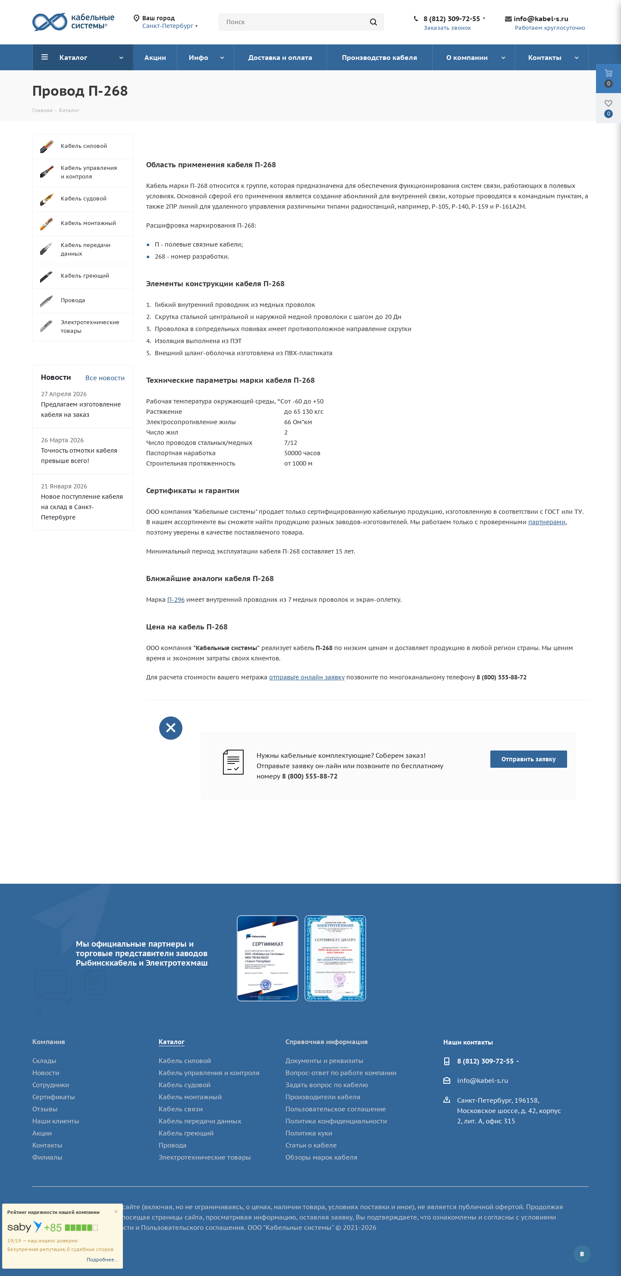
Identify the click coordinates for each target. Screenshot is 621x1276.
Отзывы (45, 1109)
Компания (48, 1042)
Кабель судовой (184, 1085)
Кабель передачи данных (200, 1121)
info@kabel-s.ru (541, 18)
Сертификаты (53, 1097)
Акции (42, 1133)
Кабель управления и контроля (209, 1073)
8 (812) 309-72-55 (451, 18)
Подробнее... (102, 1260)
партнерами (546, 522)
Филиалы (47, 1157)
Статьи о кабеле (311, 1145)
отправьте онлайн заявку (307, 677)
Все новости (105, 378)
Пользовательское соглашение (335, 1109)
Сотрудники (50, 1085)
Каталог (172, 1042)
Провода (173, 1145)
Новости (45, 1073)
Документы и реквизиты (324, 1061)
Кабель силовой (185, 1061)
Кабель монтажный (190, 1097)
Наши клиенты (55, 1121)
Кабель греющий (186, 1133)
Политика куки (308, 1133)
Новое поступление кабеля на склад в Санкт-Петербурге (82, 507)
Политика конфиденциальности (336, 1121)
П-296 (176, 600)
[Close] (116, 1212)
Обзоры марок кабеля (321, 1157)
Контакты (47, 1145)
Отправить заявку (529, 759)
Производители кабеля (323, 1097)
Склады (44, 1061)
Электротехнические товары (205, 1157)
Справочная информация (326, 1042)
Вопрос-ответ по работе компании (340, 1073)
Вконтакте (582, 1254)
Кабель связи (181, 1109)
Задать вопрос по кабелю (326, 1085)
